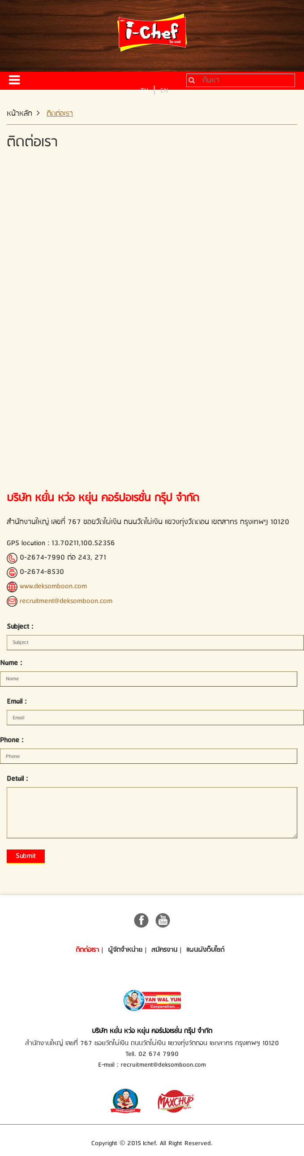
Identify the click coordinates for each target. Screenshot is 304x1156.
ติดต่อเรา (87, 950)
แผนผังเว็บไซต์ (205, 950)
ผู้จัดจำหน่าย (125, 950)
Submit (26, 856)
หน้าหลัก (19, 114)
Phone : (11, 740)
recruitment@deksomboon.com (66, 601)
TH (144, 90)
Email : (16, 702)
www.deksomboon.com (53, 586)
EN (164, 90)
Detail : (17, 779)
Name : (11, 663)
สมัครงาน (164, 950)
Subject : (20, 627)
